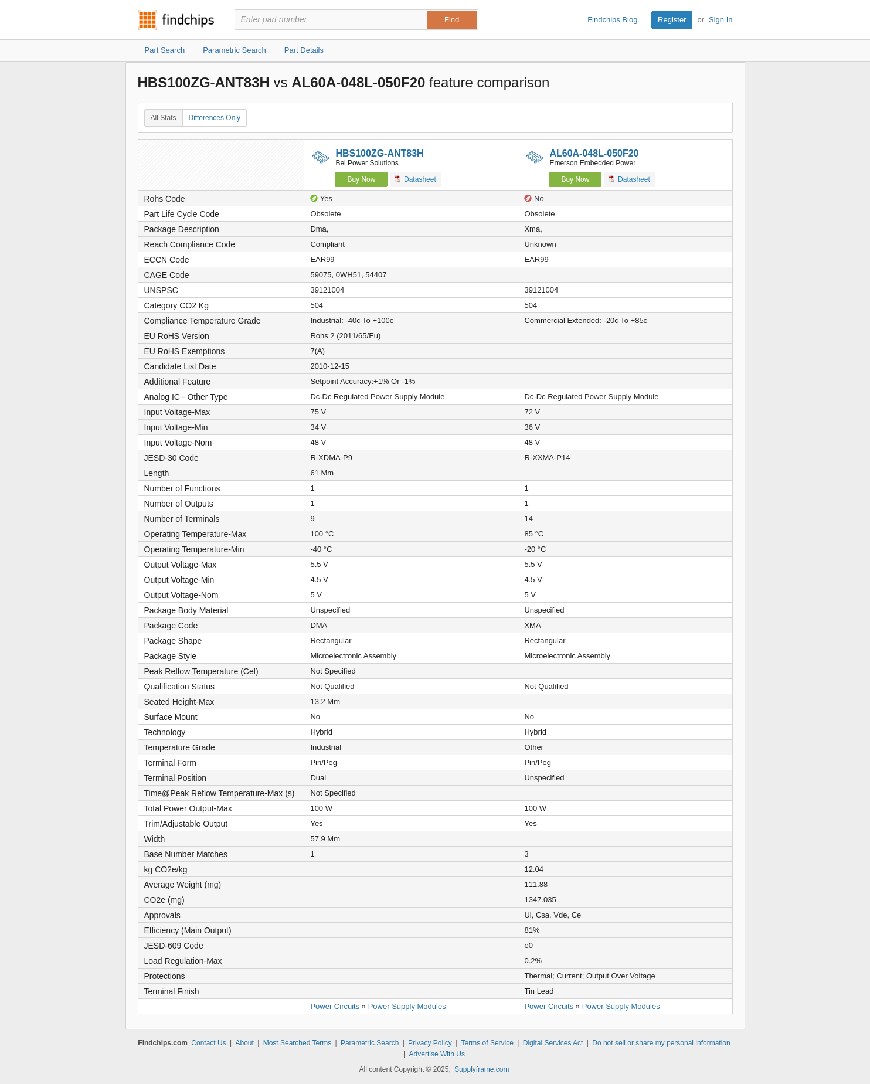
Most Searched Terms (297, 1043)
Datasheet (415, 179)
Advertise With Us (437, 1054)
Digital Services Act (553, 1043)
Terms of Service (487, 1043)
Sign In (720, 19)
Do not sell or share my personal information (661, 1043)
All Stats (163, 118)
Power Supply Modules (407, 1006)
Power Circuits (334, 1006)
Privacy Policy (430, 1043)
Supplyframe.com (481, 1069)
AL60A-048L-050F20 (593, 153)
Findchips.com (176, 20)
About (244, 1043)
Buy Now (361, 179)
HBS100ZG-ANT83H (379, 153)
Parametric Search (370, 1043)
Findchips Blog (612, 19)
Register (672, 19)
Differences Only (214, 118)
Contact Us (208, 1043)
